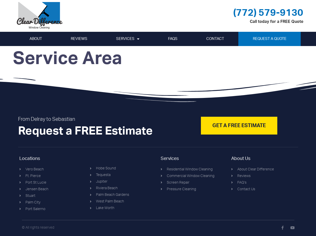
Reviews (79, 39)
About (36, 39)
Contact (215, 39)
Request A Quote (269, 39)
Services (127, 39)
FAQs (172, 39)
